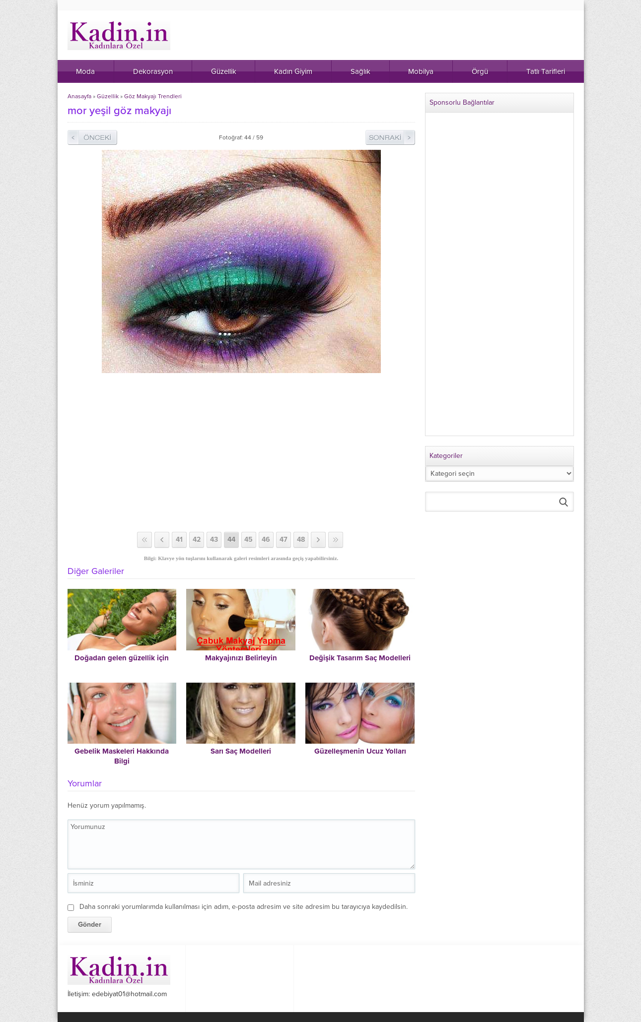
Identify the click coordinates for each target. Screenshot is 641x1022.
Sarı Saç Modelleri (241, 751)
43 (214, 539)
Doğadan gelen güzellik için (121, 657)
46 (266, 539)
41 (179, 539)
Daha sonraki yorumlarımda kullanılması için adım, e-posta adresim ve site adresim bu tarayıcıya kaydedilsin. (243, 906)
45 (248, 539)
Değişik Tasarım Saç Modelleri (360, 657)
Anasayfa (79, 96)
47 (283, 539)
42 (197, 539)
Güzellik (108, 96)
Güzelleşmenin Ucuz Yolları (360, 751)
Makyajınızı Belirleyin (241, 657)
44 (231, 539)
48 (301, 539)
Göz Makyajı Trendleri (153, 96)
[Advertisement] (241, 452)
